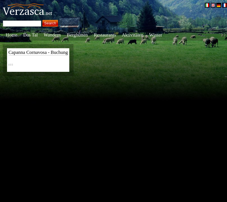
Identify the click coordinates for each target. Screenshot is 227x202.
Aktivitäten (132, 35)
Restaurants (105, 35)
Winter (155, 35)
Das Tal (30, 35)
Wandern (52, 35)
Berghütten (77, 35)
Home (11, 35)
